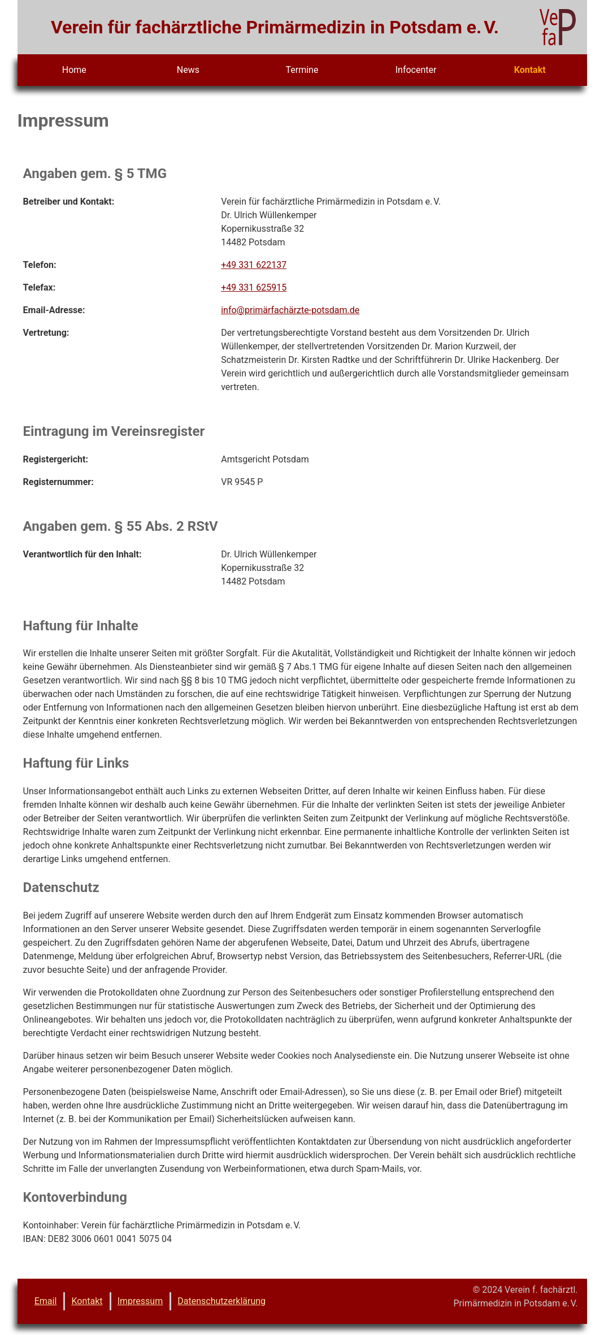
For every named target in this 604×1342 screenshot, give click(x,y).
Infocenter (416, 69)
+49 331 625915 (253, 287)
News (188, 69)
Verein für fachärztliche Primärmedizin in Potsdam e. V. (275, 27)
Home (74, 69)
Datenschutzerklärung (221, 1301)
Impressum (140, 1301)
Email (45, 1301)
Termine (302, 69)
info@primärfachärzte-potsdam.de (290, 310)
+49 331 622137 (253, 264)
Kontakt (530, 69)
